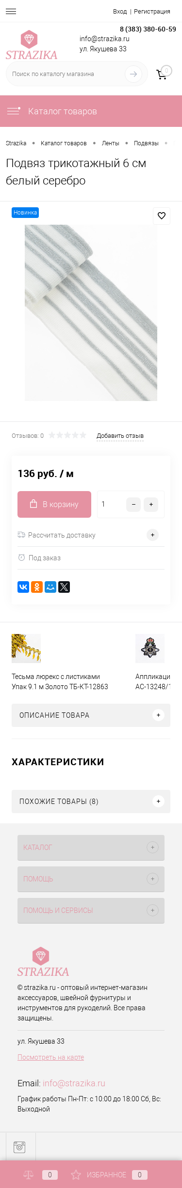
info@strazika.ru (74, 1083)
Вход (120, 11)
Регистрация (152, 11)
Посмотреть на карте (50, 1057)
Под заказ (39, 558)
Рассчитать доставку (56, 535)
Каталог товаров (51, 111)
